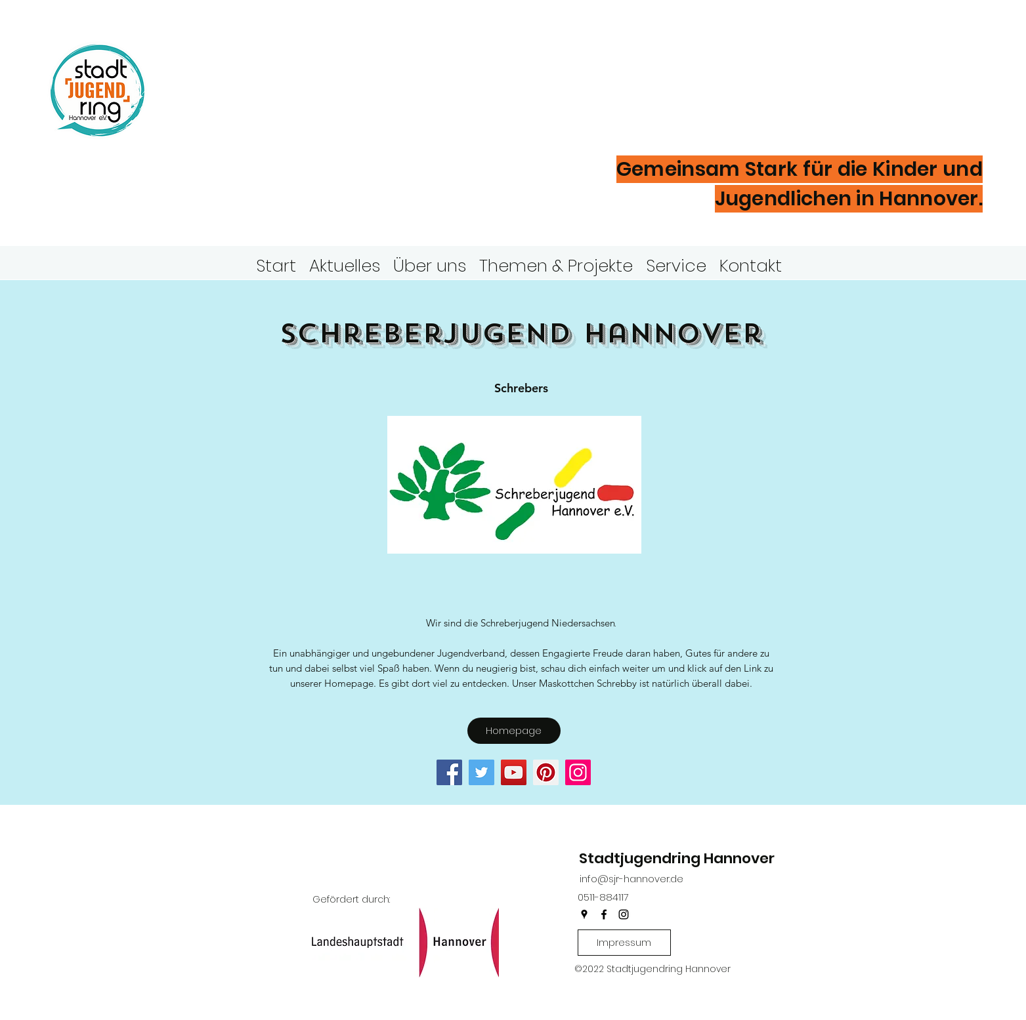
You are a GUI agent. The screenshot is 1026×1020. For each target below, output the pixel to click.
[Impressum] (624, 942)
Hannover (249, 111)
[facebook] (603, 914)
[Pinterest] (546, 772)
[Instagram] (578, 772)
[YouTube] (513, 772)
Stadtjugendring (304, 68)
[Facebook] (449, 772)
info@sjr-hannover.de (631, 879)
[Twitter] (481, 772)
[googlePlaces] (584, 914)
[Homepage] (514, 731)
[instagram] (623, 914)
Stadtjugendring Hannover (677, 858)
